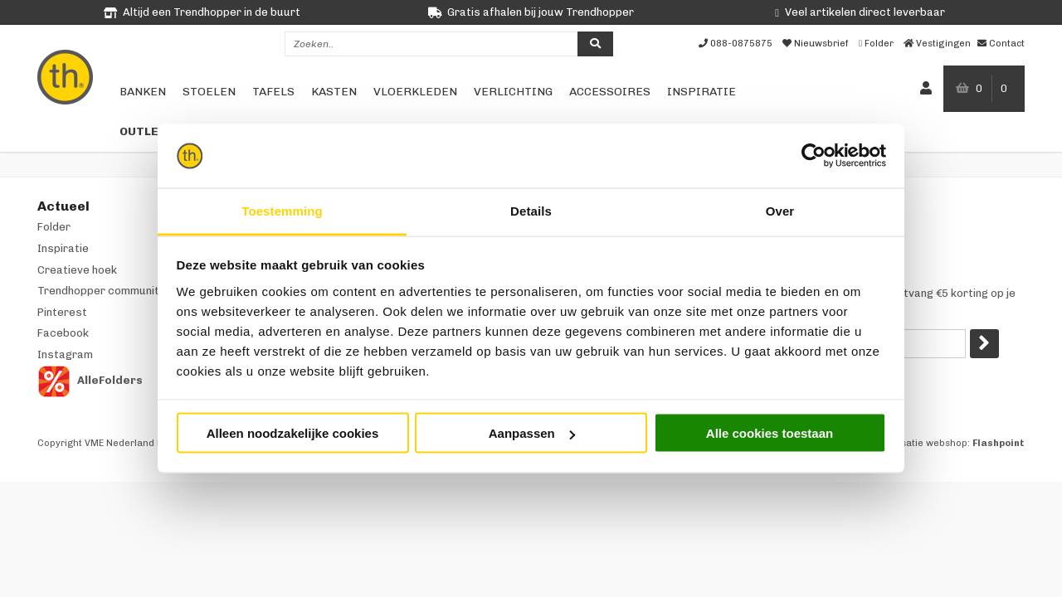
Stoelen (209, 92)
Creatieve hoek (77, 270)
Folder (54, 227)
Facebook (63, 333)
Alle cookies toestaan (769, 433)
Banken (142, 92)
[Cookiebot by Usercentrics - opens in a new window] (813, 155)
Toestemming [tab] (282, 210)
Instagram (65, 354)
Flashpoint (998, 443)
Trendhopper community (101, 290)
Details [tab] (531, 210)
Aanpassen (532, 433)
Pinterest (62, 312)
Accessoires (609, 92)
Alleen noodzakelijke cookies (293, 433)
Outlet (143, 131)
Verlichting (513, 92)
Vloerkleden (415, 92)
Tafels (273, 92)
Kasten (334, 92)
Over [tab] (780, 210)
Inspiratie (701, 92)
